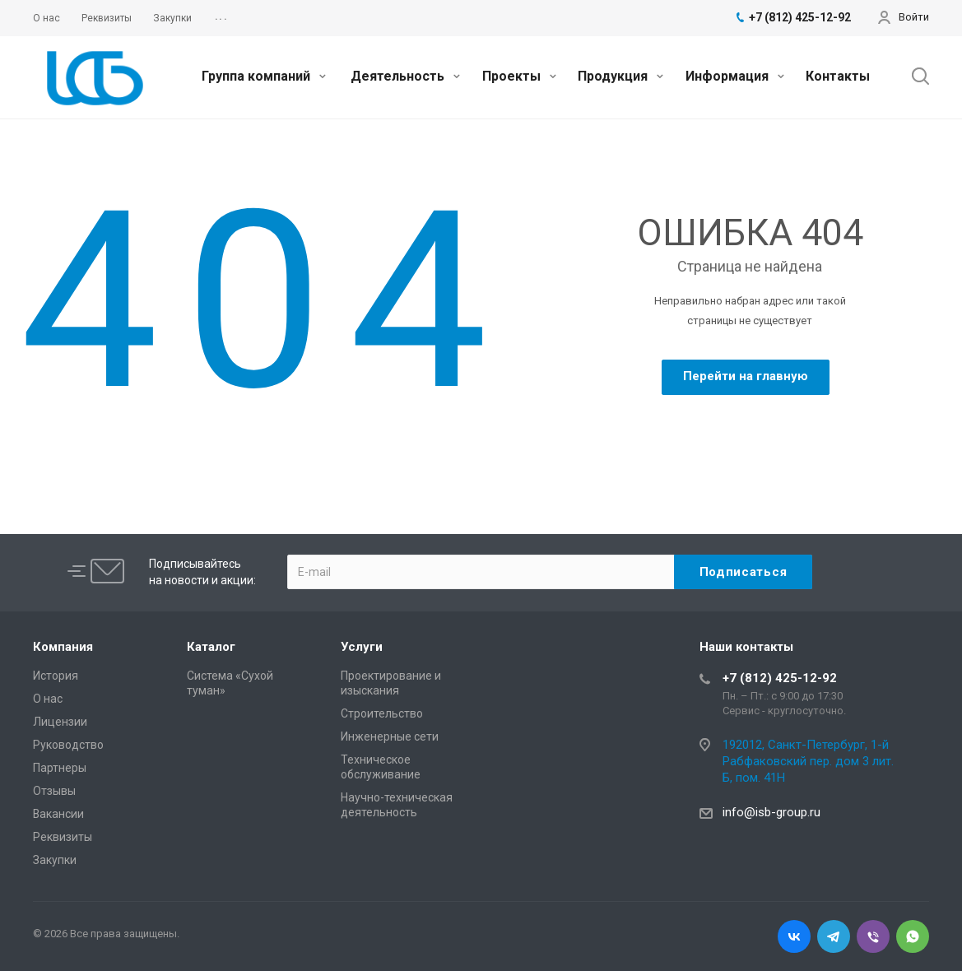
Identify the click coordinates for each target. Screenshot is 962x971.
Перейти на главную (745, 376)
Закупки (55, 859)
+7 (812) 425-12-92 (780, 678)
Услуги (362, 646)
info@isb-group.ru (771, 812)
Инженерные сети (390, 736)
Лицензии (60, 721)
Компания (63, 646)
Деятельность (405, 76)
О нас (48, 698)
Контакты (838, 76)
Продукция (620, 76)
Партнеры (59, 767)
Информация (734, 76)
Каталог (211, 646)
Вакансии (58, 813)
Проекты (519, 76)
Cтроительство (382, 713)
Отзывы (54, 790)
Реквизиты (62, 836)
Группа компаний (264, 76)
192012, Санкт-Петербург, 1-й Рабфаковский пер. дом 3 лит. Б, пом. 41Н (808, 761)
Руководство (68, 744)
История (55, 675)
